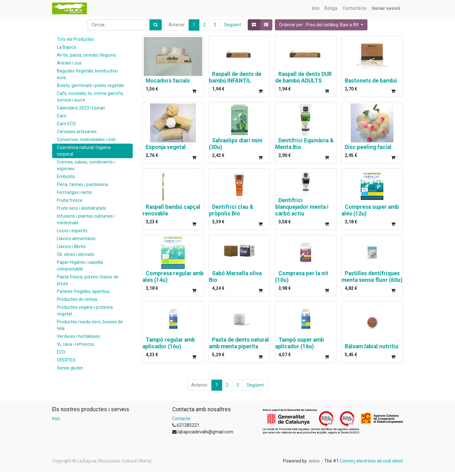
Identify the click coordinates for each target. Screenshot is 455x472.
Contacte (181, 418)
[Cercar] (155, 24)
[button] (321, 24)
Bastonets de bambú (371, 81)
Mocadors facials (168, 81)
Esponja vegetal (166, 147)
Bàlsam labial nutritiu (371, 346)
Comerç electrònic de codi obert (371, 460)
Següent (232, 24)
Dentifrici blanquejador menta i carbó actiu (302, 207)
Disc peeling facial (368, 147)
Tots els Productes (75, 39)
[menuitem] (315, 8)
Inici (56, 418)
